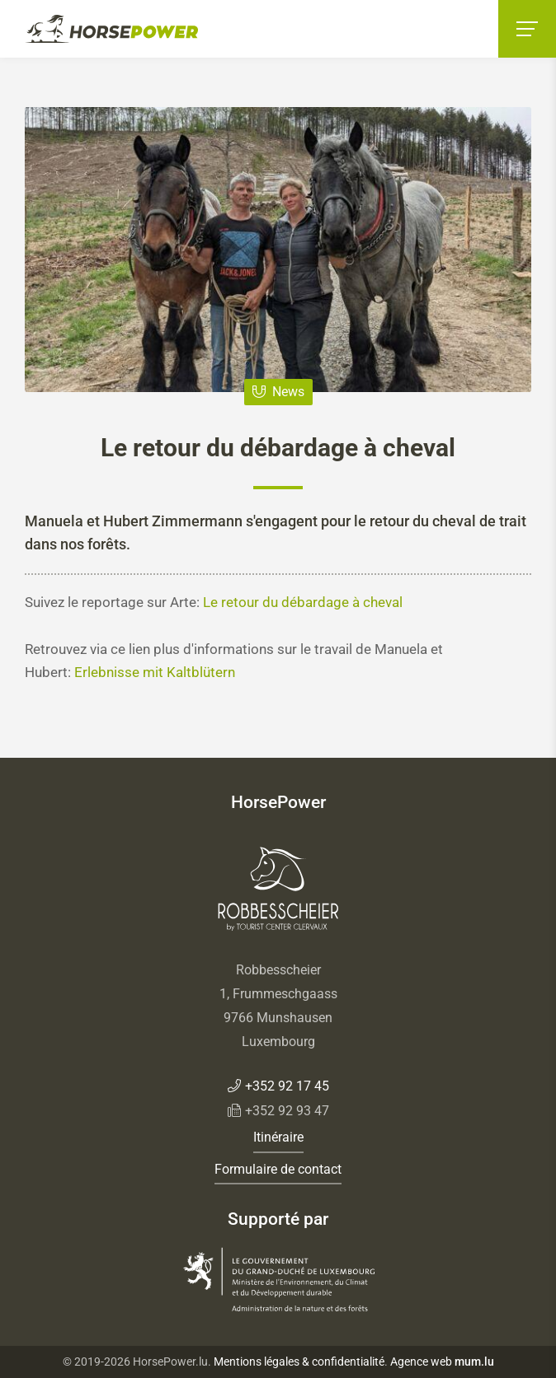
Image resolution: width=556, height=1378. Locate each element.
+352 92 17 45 (287, 1086)
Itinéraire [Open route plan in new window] (278, 1137)
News (288, 391)
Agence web (421, 1361)
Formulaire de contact (278, 1169)
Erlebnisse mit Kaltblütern (154, 672)
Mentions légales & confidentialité (299, 1361)
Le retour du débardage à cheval (303, 602)
